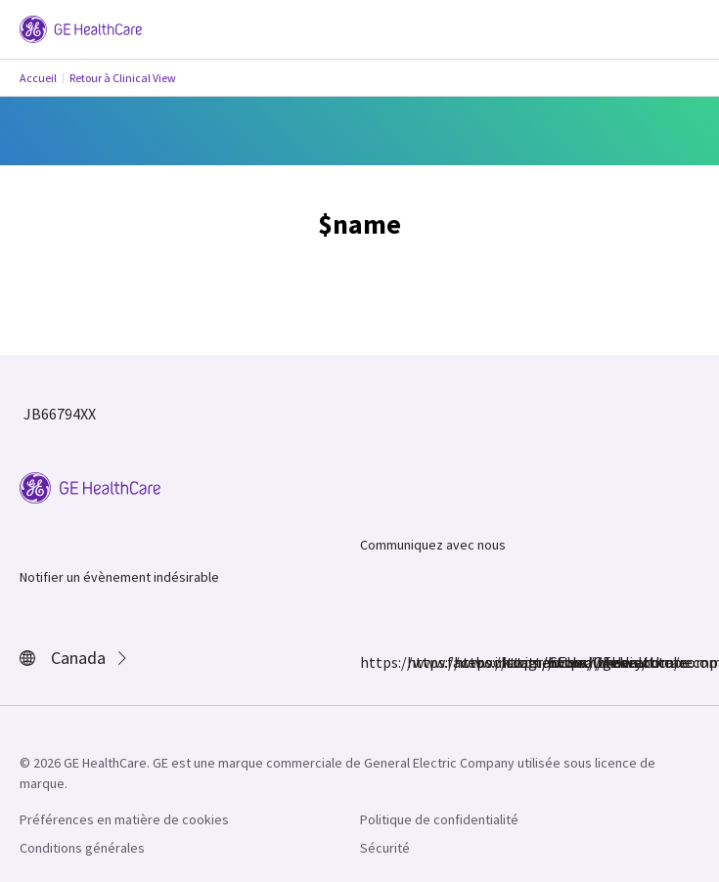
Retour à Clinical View (122, 77)
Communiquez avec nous (433, 544)
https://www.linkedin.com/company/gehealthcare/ (512, 662)
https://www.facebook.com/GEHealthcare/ (371, 662)
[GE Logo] (81, 27)
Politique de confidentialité (439, 819)
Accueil (38, 77)
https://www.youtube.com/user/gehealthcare (559, 662)
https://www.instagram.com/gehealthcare (418, 662)
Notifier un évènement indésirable (119, 577)
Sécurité (385, 848)
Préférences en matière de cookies (124, 819)
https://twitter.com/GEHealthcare (465, 662)
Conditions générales (82, 848)
